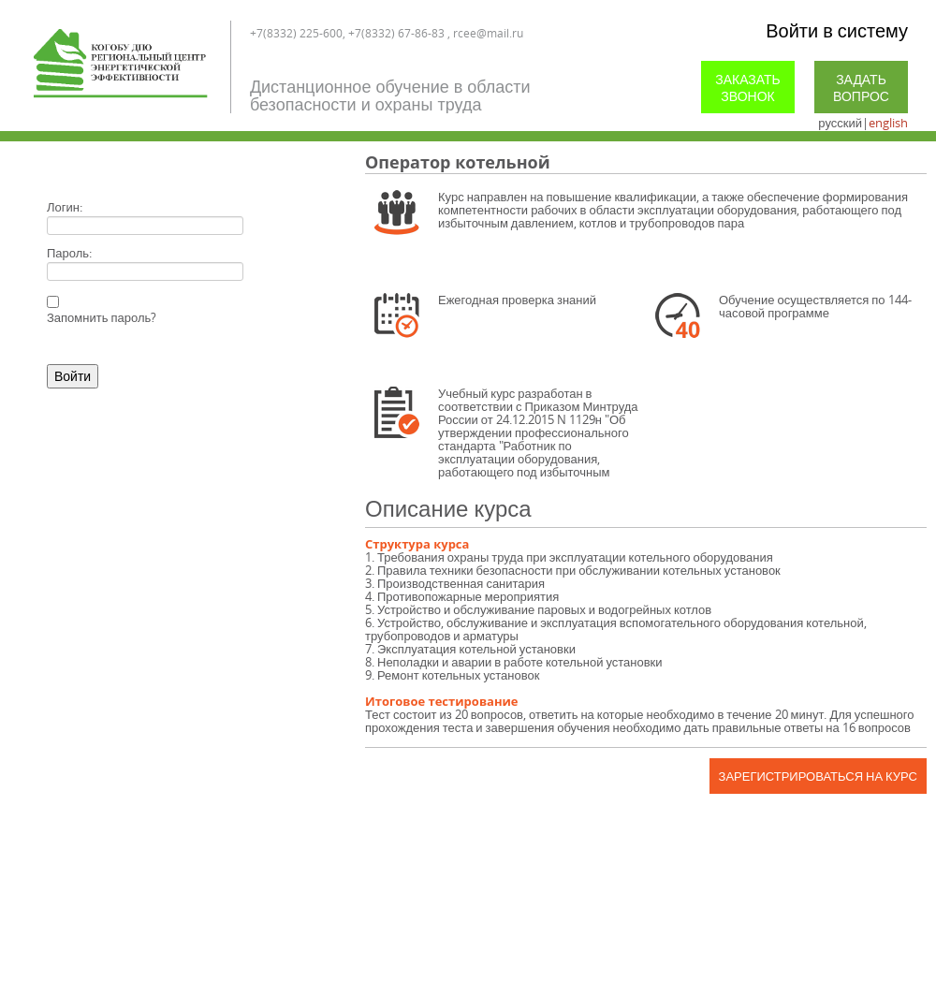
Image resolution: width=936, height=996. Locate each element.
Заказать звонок (748, 87)
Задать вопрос (861, 87)
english (888, 122)
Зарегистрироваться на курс (818, 776)
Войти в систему (837, 30)
